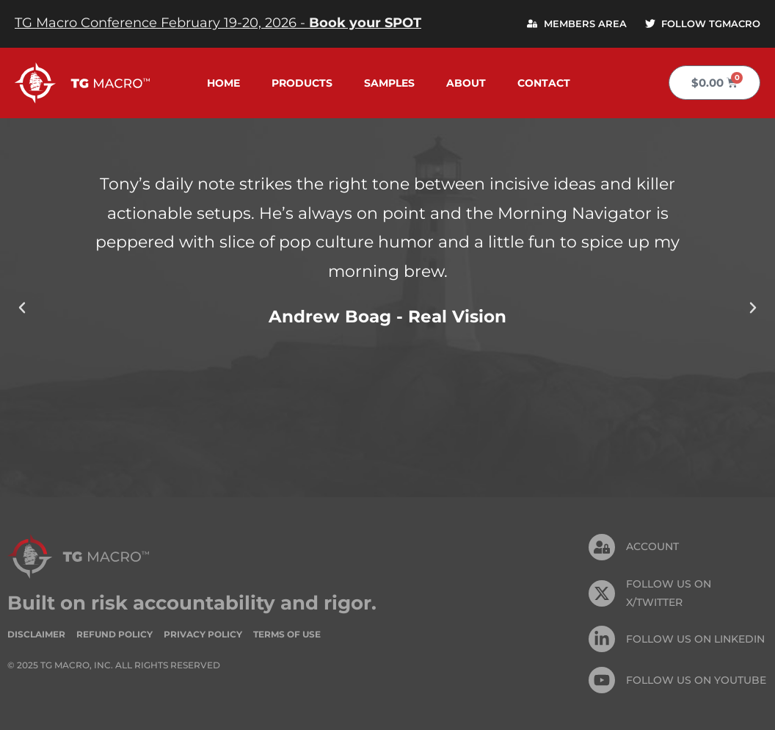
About (466, 83)
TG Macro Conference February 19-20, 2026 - (218, 23)
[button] (22, 307)
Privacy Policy (203, 634)
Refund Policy (114, 634)
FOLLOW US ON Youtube (696, 680)
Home (223, 83)
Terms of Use (287, 634)
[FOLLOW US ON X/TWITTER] (602, 593)
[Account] (602, 547)
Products (302, 83)
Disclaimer (36, 634)
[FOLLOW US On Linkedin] (602, 639)
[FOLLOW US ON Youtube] (602, 680)
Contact (543, 83)
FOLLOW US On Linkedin (695, 639)
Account (652, 546)
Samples (389, 83)
